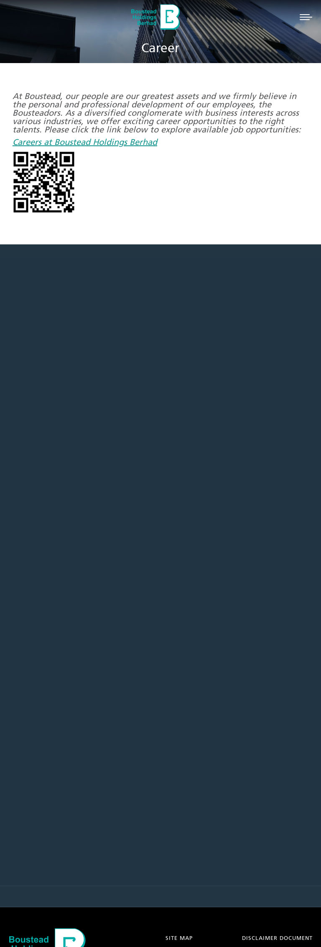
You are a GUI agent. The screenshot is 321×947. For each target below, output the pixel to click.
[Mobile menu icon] (306, 17)
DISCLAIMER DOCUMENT (277, 938)
